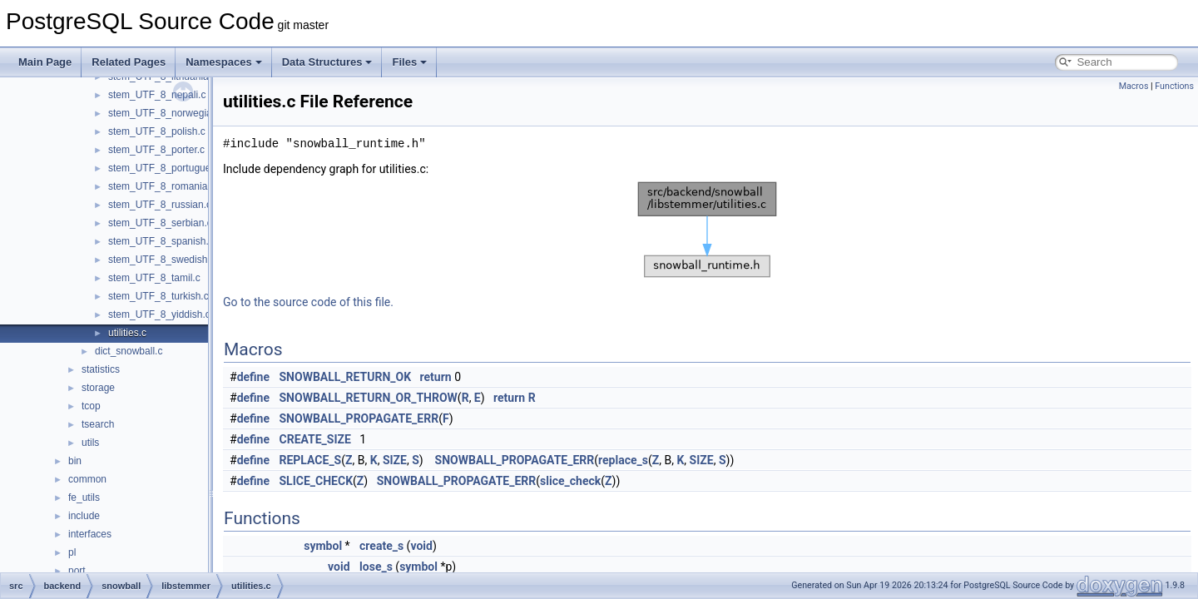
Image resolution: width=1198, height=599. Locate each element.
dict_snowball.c (128, 351)
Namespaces (224, 62)
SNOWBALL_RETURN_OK (346, 377)
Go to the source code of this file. (308, 302)
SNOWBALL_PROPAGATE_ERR (359, 418)
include (84, 516)
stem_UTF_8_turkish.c (158, 296)
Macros (1134, 86)
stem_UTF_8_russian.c (159, 204)
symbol (323, 545)
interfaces (89, 534)
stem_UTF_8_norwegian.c (166, 113)
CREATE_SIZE (315, 439)
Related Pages (129, 62)
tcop (91, 406)
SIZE (395, 460)
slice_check (570, 481)
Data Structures (327, 62)
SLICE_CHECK (317, 481)
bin (75, 461)
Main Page (45, 62)
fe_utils (84, 497)
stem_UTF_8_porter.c (156, 150)
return (436, 377)
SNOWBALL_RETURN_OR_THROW (369, 397)
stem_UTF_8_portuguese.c (168, 168)
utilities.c (127, 333)
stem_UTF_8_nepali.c (156, 95)
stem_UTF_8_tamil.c (154, 278)
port (77, 571)
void (421, 545)
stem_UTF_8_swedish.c (161, 259)
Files (409, 62)
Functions (1174, 86)
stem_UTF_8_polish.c (156, 131)
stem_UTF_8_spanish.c (161, 241)
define (253, 377)
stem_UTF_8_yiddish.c (159, 314)
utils (90, 442)
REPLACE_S (311, 460)
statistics (101, 369)
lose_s (376, 566)
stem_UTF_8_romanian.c (164, 186)
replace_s (623, 460)
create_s (381, 545)
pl (72, 552)
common (87, 479)
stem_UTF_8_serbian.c (160, 223)
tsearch (98, 424)
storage (98, 388)
